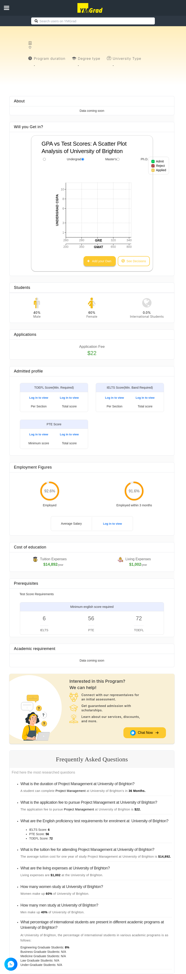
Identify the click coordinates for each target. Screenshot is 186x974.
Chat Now (144, 733)
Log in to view (38, 397)
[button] (6, 8)
